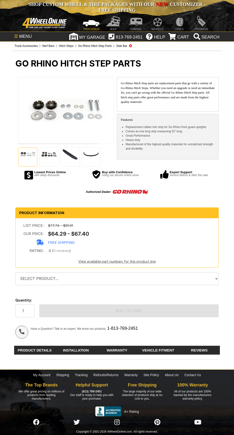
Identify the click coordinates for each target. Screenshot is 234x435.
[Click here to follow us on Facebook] (36, 422)
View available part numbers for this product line (117, 261)
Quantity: (23, 300)
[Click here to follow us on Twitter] (76, 422)
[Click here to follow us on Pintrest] (157, 422)
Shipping (62, 375)
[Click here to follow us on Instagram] (117, 422)
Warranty (131, 375)
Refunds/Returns (106, 375)
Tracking (81, 375)
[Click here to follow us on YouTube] (198, 422)
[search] (205, 37)
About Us (172, 375)
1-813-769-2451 (122, 328)
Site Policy (151, 375)
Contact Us (192, 375)
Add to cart (129, 310)
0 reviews (61, 250)
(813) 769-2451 (92, 391)
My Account (41, 375)
